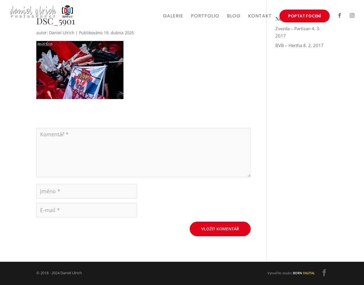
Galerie (173, 16)
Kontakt (260, 16)
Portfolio (205, 16)
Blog (234, 16)
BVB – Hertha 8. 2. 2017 (299, 45)
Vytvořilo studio (291, 273)
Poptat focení (304, 16)
